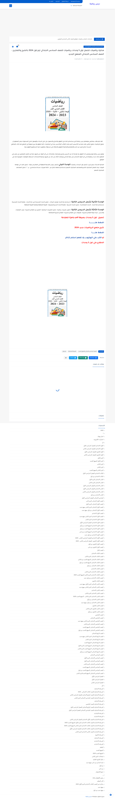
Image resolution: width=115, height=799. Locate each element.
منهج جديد (100, 787)
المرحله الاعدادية (98, 741)
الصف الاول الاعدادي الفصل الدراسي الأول (91, 522)
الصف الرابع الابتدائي (97, 633)
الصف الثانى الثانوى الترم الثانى (94, 608)
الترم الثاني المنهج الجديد (96, 470)
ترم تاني (101, 768)
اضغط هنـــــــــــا (97, 233)
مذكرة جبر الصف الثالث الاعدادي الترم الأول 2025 (89, 784)
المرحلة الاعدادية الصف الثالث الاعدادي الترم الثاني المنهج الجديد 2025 (83, 725)
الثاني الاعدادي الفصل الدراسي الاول (93, 488)
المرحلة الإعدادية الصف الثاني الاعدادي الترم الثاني (89, 732)
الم (102, 685)
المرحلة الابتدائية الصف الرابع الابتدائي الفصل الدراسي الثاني (86, 695)
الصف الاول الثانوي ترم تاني (95, 547)
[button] (93, 357)
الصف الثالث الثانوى (97, 581)
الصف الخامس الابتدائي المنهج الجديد (93, 627)
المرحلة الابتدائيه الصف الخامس (94, 704)
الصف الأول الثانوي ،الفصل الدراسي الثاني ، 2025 (89, 541)
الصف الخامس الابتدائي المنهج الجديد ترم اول (90, 630)
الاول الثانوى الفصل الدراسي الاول (93, 452)
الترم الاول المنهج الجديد (96, 461)
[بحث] (10, 5)
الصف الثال (100, 550)
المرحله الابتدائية (98, 738)
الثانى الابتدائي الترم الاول (96, 479)
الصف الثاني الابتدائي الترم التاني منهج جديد (91, 587)
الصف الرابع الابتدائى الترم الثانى (94, 639)
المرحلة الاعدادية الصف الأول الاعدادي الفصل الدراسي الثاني (86, 719)
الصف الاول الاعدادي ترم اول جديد (94, 535)
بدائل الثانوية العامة (98, 759)
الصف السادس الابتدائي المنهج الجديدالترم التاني (89, 673)
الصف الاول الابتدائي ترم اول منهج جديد (92, 510)
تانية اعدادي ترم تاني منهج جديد (94, 762)
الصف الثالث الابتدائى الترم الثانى (94, 556)
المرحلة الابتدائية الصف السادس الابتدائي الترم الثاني (88, 698)
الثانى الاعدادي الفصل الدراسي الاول (93, 485)
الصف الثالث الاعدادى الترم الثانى (94, 572)
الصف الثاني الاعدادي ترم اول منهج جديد (92, 602)
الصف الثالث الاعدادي (97, 568)
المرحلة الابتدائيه (98, 701)
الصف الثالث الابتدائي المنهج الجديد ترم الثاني (90, 559)
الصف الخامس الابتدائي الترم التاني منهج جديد (90, 621)
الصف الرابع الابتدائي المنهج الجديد (93, 642)
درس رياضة (95, 4)
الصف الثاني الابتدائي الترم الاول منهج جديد (91, 584)
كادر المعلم (100, 781)
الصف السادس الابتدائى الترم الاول (93, 661)
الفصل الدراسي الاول (97, 679)
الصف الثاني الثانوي (97, 605)
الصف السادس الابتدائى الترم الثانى (93, 664)
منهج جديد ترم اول (98, 790)
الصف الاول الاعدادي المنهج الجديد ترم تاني (91, 532)
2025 (102, 430)
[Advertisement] (57, 23)
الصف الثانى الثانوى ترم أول (95, 612)
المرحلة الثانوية (99, 735)
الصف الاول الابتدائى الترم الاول (94, 504)
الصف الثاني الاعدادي (97, 590)
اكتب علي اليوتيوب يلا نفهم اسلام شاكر (83, 238)
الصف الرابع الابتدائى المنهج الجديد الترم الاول (90, 645)
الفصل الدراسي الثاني (97, 682)
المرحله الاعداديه (98, 744)
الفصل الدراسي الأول (97, 676)
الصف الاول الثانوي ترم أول (95, 544)
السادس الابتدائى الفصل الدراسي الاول (92, 498)
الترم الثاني (100, 467)
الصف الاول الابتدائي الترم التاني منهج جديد (91, 507)
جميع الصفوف (99, 772)
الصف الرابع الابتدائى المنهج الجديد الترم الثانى (90, 648)
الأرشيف (57, 1)
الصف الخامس (99, 615)
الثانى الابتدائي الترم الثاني (96, 482)
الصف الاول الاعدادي (97, 513)
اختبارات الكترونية (98, 439)
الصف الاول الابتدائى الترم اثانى (94, 501)
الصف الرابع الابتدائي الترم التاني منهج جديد (91, 636)
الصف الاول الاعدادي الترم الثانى (94, 519)
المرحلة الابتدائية (77, 5)
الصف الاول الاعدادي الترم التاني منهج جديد (91, 516)
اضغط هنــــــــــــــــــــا (96, 223)
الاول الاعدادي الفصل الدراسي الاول (93, 445)
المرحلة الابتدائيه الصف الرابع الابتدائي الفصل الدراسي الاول (86, 707)
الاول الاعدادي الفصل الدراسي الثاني (93, 448)
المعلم (101, 747)
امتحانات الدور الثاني (97, 756)
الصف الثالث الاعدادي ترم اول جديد (93, 578)
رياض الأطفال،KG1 (98, 778)
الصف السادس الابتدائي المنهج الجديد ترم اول (90, 670)
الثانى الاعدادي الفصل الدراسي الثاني (93, 492)
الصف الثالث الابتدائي (97, 553)
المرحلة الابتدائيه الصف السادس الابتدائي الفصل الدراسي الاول (86, 710)
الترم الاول (100, 458)
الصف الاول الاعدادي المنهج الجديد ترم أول (91, 525)
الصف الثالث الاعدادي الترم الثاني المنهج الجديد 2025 (88, 575)
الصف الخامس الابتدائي (96, 618)
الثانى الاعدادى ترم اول (97, 495)
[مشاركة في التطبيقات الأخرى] (66, 357)
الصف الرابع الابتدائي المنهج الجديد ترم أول (91, 652)
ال (102, 442)
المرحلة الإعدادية (98, 713)
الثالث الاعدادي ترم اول (96, 476)
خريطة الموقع (65, 1)
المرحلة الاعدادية (98, 716)
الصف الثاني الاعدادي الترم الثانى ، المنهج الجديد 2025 (88, 596)
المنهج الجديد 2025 (98, 753)
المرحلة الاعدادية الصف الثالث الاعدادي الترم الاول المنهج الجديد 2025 (84, 722)
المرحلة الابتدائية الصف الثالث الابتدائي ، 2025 (90, 692)
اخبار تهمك (100, 436)
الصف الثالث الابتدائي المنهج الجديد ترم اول (91, 562)
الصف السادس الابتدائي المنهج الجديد (94, 46)
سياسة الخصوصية (75, 1)
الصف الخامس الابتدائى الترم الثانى (93, 624)
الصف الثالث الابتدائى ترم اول (95, 565)
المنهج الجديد (99, 750)
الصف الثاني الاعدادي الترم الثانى (94, 593)
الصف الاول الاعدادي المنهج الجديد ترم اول (91, 528)
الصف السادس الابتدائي (96, 655)
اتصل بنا (51, 1)
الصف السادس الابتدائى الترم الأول (93, 658)
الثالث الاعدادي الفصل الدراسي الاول (93, 473)
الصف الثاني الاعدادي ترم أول (95, 599)
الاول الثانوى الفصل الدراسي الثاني (93, 455)
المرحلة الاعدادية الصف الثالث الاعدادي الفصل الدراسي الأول (86, 728)
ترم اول (64, 351)
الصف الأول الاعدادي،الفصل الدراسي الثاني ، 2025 (89, 538)
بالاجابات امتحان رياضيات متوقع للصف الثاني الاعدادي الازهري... (74, 39)
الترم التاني (100, 464)
